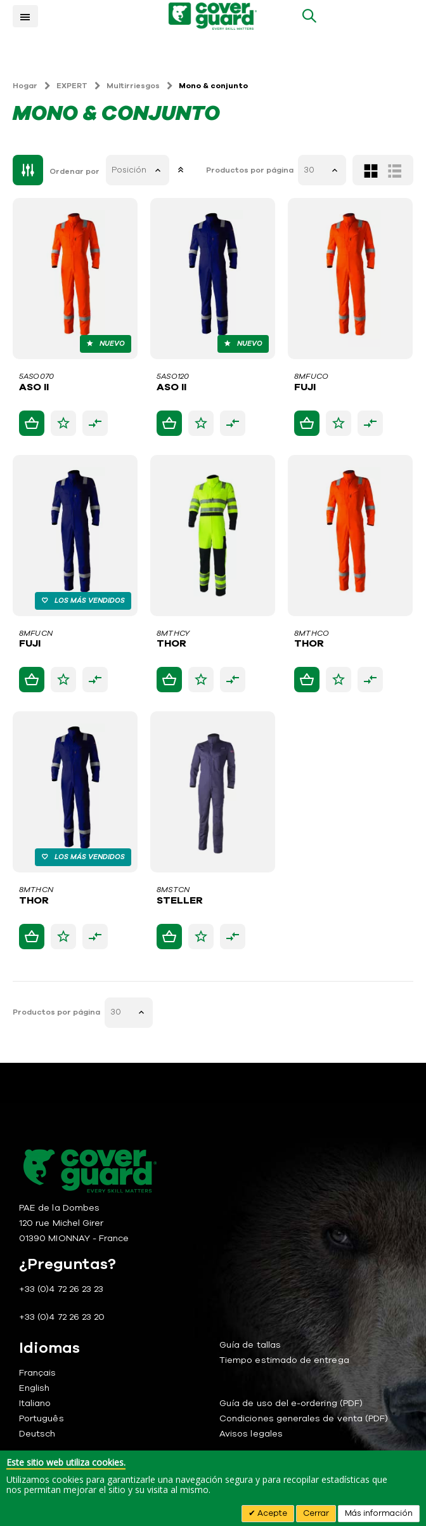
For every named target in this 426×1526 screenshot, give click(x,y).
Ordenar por (74, 171)
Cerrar (316, 1513)
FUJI (305, 387)
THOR (171, 644)
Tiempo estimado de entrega (284, 1360)
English (34, 1388)
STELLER (180, 901)
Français (37, 1373)
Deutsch (37, 1434)
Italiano (35, 1403)
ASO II (34, 387)
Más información (379, 1513)
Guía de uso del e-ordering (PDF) (291, 1403)
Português (41, 1418)
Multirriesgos (133, 85)
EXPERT (71, 85)
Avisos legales (251, 1434)
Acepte (271, 1513)
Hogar (25, 86)
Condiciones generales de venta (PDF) (303, 1418)
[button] (63, 423)
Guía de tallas (250, 1345)
